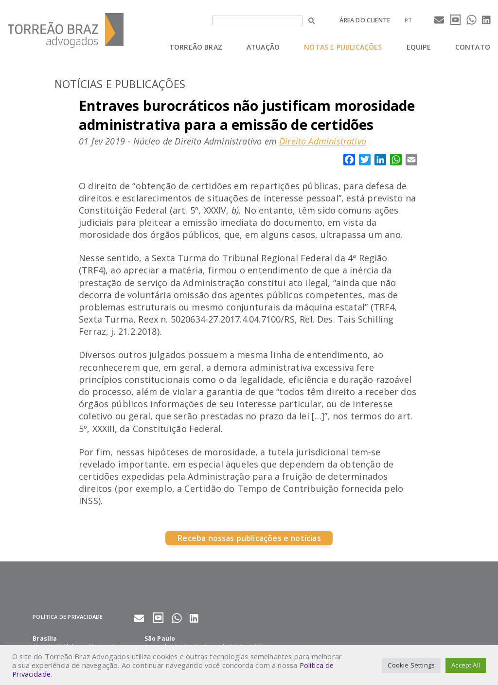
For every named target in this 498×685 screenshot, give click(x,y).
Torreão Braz (195, 47)
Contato (472, 47)
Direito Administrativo (322, 141)
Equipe (419, 47)
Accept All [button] (465, 665)
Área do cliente (364, 20)
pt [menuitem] (408, 20)
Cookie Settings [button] (411, 665)
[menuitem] (408, 20)
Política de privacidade (68, 616)
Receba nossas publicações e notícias (248, 538)
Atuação (263, 47)
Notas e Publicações (343, 47)
